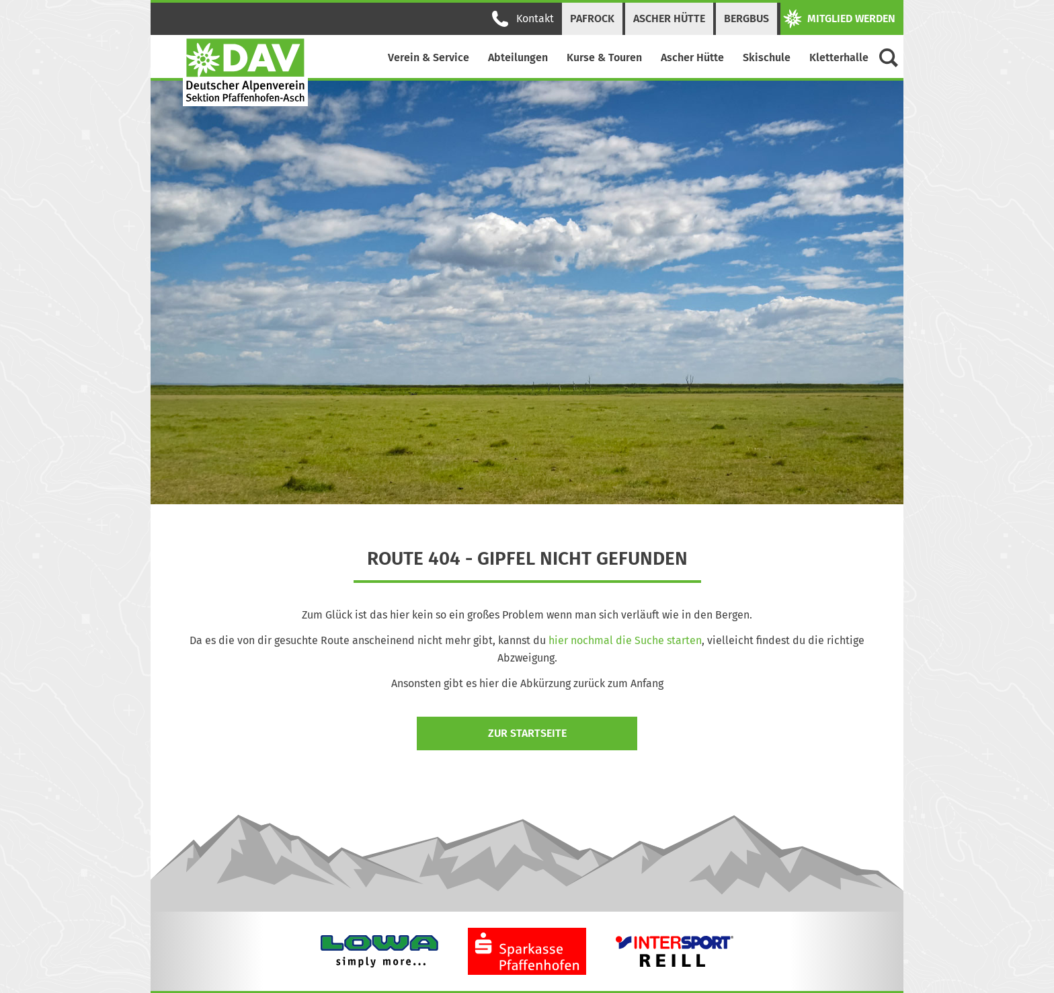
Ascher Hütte (669, 18)
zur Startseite (527, 733)
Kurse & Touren (604, 57)
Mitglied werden (839, 18)
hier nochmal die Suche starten (625, 640)
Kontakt (523, 19)
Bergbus (746, 18)
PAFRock (592, 18)
